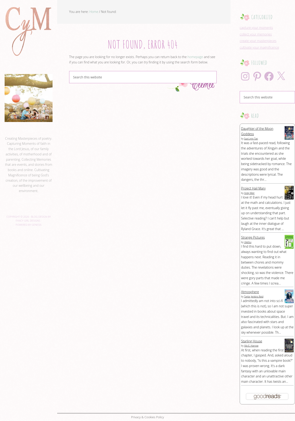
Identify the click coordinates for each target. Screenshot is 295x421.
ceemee (28, 131)
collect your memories (256, 34)
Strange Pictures (253, 237)
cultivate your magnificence (259, 47)
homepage (195, 57)
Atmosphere (250, 292)
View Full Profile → (28, 201)
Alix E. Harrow (251, 345)
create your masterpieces (258, 41)
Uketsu (247, 242)
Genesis (36, 224)
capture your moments (256, 27)
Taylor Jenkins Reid (253, 296)
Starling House (251, 341)
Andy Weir (249, 193)
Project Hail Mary (253, 188)
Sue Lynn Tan (251, 138)
